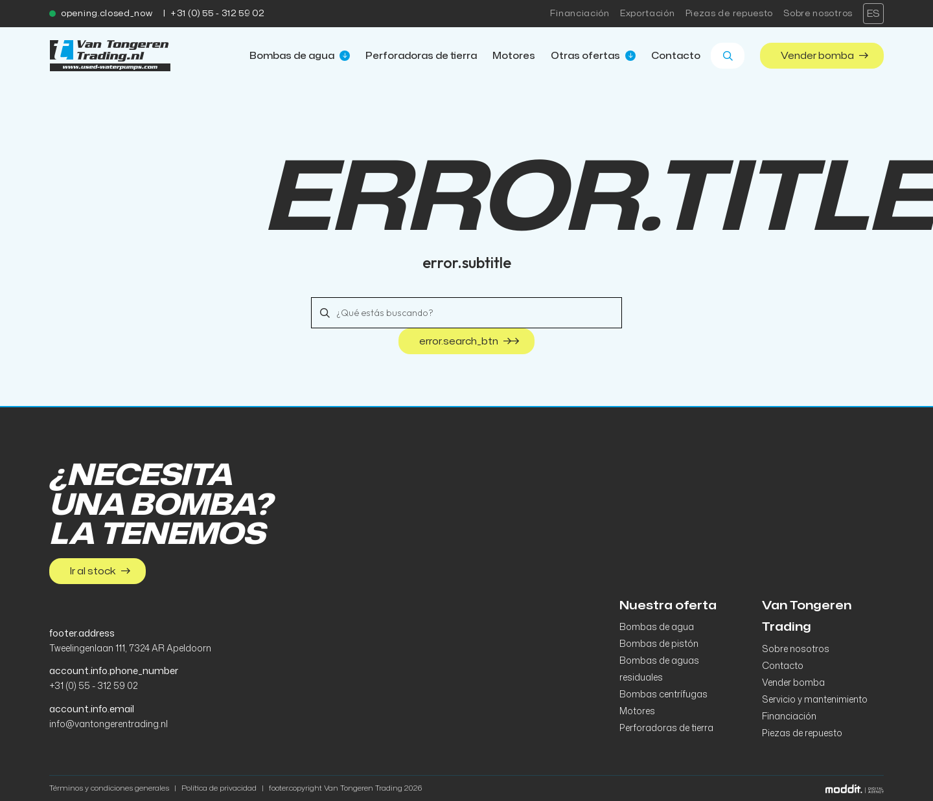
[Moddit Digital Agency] (854, 787)
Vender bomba (824, 55)
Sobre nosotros (818, 13)
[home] (110, 55)
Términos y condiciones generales (109, 787)
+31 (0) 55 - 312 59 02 (217, 13)
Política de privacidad (219, 787)
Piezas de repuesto (729, 13)
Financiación (579, 13)
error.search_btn (469, 341)
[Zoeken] (727, 56)
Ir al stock (100, 571)
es (873, 13)
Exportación (647, 13)
